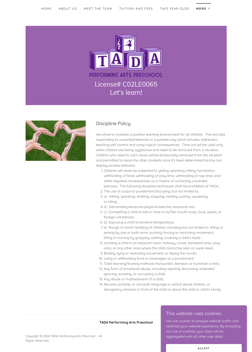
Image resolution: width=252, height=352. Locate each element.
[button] (203, 7)
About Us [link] (68, 9)
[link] (125, 55)
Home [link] (46, 9)
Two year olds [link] (174, 9)
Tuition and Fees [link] (136, 9)
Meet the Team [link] (98, 9)
